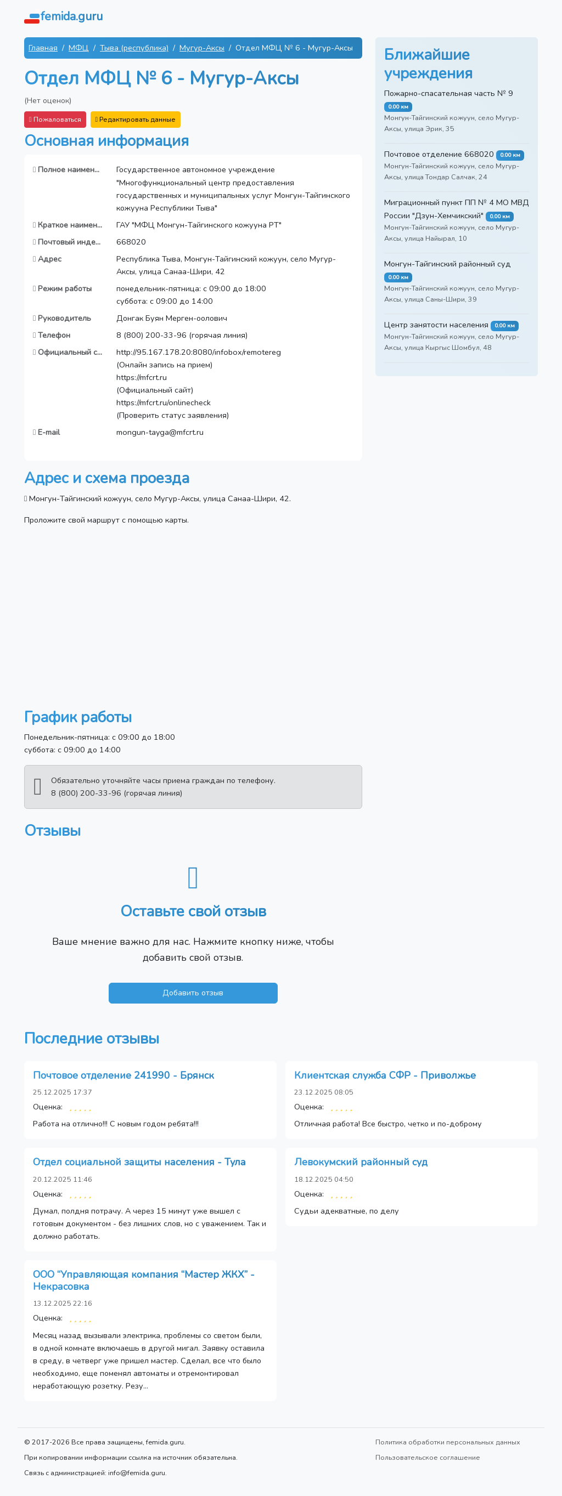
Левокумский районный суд (361, 1162)
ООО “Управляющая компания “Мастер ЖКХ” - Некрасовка (144, 1280)
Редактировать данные (135, 119)
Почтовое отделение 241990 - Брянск (123, 1075)
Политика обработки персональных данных (447, 1442)
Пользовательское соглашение (427, 1457)
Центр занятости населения (436, 324)
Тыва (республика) (134, 47)
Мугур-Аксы (201, 47)
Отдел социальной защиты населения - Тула (139, 1162)
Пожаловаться (55, 119)
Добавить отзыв (192, 992)
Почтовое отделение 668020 (439, 154)
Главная (43, 47)
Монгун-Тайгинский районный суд (447, 263)
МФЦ (79, 47)
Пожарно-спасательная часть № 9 (448, 93)
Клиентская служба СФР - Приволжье (385, 1075)
